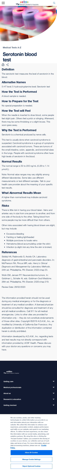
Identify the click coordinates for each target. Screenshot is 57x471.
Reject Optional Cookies (31, 467)
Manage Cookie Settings (31, 461)
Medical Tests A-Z (12, 47)
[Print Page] (3, 64)
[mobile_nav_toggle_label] (3, 3)
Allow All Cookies (31, 454)
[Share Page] (7, 64)
